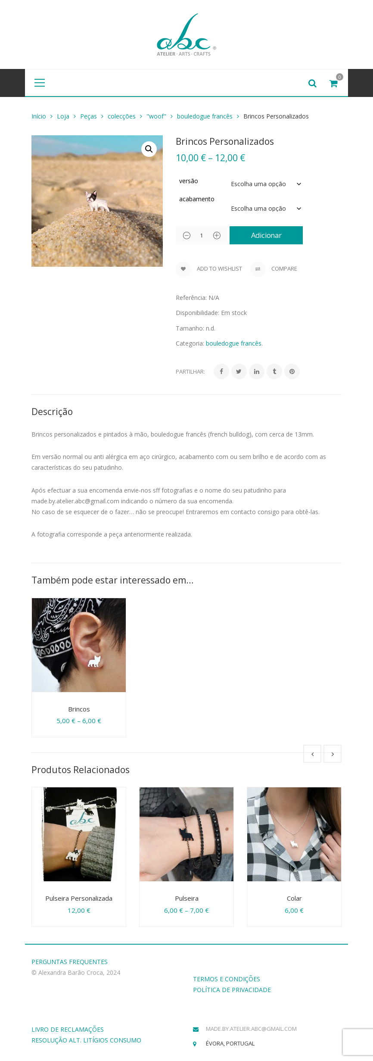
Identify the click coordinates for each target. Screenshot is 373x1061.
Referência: (191, 297)
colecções (122, 116)
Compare (273, 269)
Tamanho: (190, 328)
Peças (88, 116)
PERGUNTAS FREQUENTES (69, 962)
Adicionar (266, 235)
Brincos (79, 709)
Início (38, 116)
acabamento (196, 199)
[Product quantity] (201, 235)
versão (188, 181)
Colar (294, 898)
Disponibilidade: (197, 313)
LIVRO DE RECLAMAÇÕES (67, 1029)
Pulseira (187, 898)
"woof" (156, 116)
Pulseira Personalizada (78, 898)
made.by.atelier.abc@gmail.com (251, 1029)
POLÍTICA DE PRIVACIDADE (232, 990)
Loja (63, 116)
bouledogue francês (205, 116)
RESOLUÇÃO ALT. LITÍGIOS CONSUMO (86, 1040)
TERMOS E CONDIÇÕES (226, 979)
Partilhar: (190, 371)
